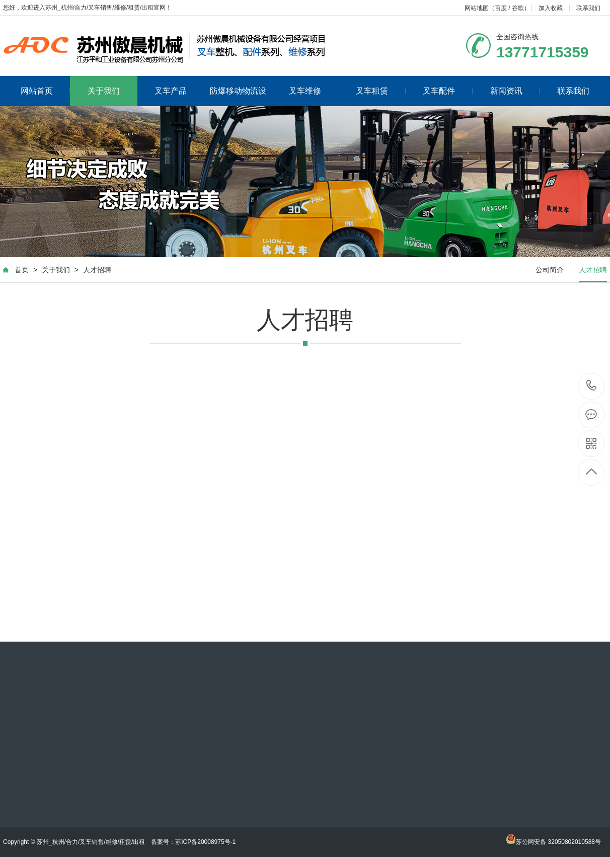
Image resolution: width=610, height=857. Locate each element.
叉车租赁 (381, 91)
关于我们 (104, 91)
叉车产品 (179, 91)
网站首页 (45, 91)
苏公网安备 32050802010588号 (553, 841)
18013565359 (591, 386)
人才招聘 (97, 270)
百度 (501, 8)
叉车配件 (448, 91)
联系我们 (588, 8)
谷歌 (518, 8)
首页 (22, 270)
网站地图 (477, 8)
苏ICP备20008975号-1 (205, 841)
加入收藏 (551, 8)
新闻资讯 (515, 91)
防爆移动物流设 (241, 91)
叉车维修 (314, 91)
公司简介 (550, 270)
